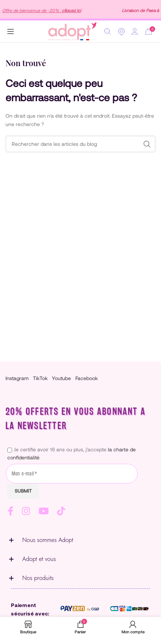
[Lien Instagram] (28, 511)
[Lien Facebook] (12, 511)
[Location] (121, 31)
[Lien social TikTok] (63, 511)
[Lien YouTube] (45, 511)
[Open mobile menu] (11, 31)
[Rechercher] (108, 31)
